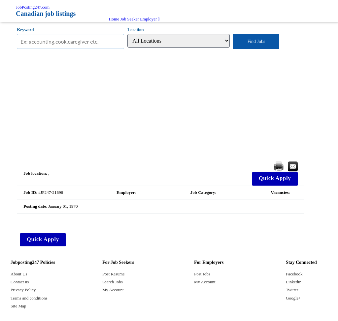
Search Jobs (112, 281)
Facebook (294, 273)
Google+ (293, 298)
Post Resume (113, 273)
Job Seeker (129, 19)
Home (114, 19)
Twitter (292, 289)
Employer (148, 19)
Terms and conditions (29, 298)
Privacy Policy (23, 289)
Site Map (18, 305)
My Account (113, 289)
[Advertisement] (160, 105)
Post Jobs (202, 273)
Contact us (20, 281)
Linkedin (293, 281)
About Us (19, 273)
